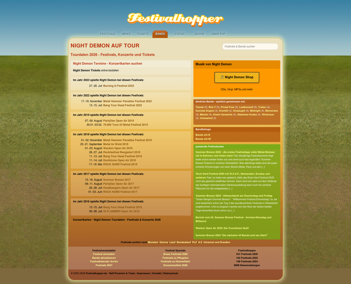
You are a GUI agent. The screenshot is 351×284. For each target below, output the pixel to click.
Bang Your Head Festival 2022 (122, 105)
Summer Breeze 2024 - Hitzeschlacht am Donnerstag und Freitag (234, 196)
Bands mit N (203, 135)
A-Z (200, 242)
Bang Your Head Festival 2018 (122, 156)
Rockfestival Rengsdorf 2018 (121, 152)
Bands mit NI (203, 139)
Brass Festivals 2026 (175, 254)
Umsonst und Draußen (216, 242)
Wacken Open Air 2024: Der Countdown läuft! (222, 228)
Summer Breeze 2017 (117, 179)
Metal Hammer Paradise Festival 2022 (127, 101)
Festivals (107, 34)
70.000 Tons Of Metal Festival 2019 (125, 124)
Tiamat (200, 107)
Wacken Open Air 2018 (117, 148)
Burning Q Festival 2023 (118, 86)
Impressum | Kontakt (149, 273)
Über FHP (218, 34)
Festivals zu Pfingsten (175, 258)
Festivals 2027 (104, 265)
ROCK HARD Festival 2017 (120, 192)
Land (172, 242)
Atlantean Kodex (247, 114)
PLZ (194, 242)
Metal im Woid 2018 (115, 144)
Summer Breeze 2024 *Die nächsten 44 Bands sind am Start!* (232, 235)
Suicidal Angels (205, 111)
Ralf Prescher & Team (122, 273)
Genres (164, 242)
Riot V (212, 107)
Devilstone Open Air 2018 (119, 160)
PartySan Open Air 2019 (118, 120)
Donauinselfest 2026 (175, 265)
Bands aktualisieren (104, 258)
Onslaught (239, 111)
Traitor (262, 107)
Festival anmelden (104, 254)
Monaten (153, 242)
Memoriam (271, 111)
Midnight (255, 111)
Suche (200, 34)
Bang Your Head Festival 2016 (122, 207)
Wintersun (268, 114)
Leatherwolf (246, 107)
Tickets (143, 34)
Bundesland (184, 242)
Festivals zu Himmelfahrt (175, 261)
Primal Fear (227, 107)
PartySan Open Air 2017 (118, 183)
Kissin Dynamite (222, 114)
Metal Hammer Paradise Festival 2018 (127, 140)
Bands (160, 34)
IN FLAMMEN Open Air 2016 (121, 211)
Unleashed (206, 118)
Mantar (204, 114)
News (126, 34)
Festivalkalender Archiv (104, 261)
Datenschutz (170, 273)
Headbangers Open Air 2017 (121, 188)
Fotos (180, 34)
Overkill (223, 111)
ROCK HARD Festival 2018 (120, 164)
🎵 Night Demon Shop (236, 77)
